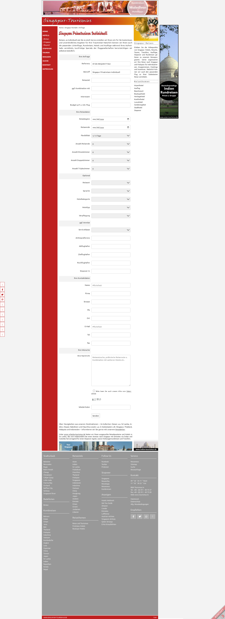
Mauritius (76, 472)
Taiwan (46, 553)
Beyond (47, 45)
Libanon (75, 512)
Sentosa (46, 491)
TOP (155, 617)
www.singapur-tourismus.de (55, 617)
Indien (45, 561)
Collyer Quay (48, 477)
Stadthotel (138, 107)
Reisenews (106, 486)
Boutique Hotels (78, 528)
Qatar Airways (107, 521)
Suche (133, 467)
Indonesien (76, 483)
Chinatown (47, 475)
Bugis (45, 467)
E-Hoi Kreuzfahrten (109, 524)
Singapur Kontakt (71, 27)
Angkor (46, 543)
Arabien (75, 499)
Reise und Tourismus (80, 523)
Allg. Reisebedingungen (140, 504)
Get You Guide (107, 503)
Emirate (75, 501)
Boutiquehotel (139, 93)
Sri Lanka (47, 559)
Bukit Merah (48, 469)
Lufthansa (105, 514)
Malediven (76, 469)
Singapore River (49, 493)
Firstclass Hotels (78, 526)
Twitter (104, 464)
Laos (45, 545)
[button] (133, 516)
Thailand (46, 529)
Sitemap (134, 464)
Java (45, 524)
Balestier (46, 461)
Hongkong (76, 493)
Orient (75, 506)
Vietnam (46, 537)
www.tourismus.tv (142, 494)
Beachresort (138, 91)
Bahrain (46, 516)
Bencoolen (47, 464)
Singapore (76, 480)
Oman (45, 521)
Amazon (105, 506)
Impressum (135, 499)
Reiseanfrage (136, 469)
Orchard (46, 485)
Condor (104, 508)
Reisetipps (106, 484)
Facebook (105, 461)
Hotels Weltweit (108, 500)
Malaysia (46, 532)
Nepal (45, 569)
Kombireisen (106, 489)
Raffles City (47, 488)
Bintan (46, 39)
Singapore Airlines (108, 519)
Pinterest (105, 467)
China (45, 551)
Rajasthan (47, 564)
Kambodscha (48, 540)
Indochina (47, 535)
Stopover (137, 110)
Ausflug (137, 88)
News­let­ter (120, 429)
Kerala (45, 567)
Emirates (105, 511)
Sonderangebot (140, 104)
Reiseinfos (106, 481)
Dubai (45, 519)
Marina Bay (47, 483)
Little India (47, 480)
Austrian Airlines (108, 516)
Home (61, 27)
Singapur (47, 42)
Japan (45, 556)
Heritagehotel (139, 96)
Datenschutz (135, 501)
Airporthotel (138, 85)
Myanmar (47, 548)
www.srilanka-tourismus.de (74, 434)
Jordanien (76, 509)
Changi (46, 472)
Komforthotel (139, 99)
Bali (44, 527)
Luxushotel (138, 102)
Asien (74, 461)
